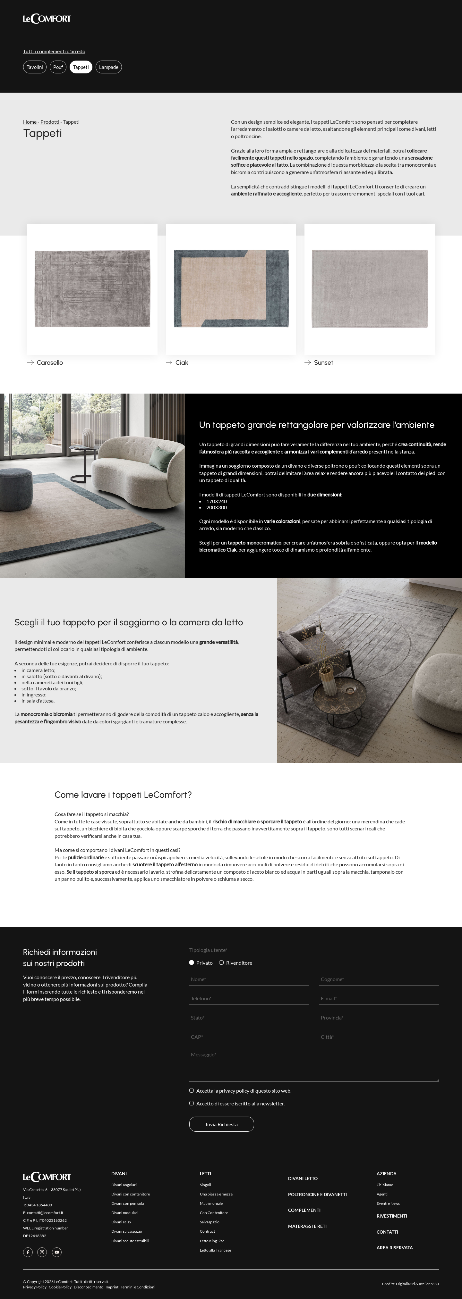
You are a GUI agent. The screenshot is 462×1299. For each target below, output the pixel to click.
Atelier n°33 (429, 1283)
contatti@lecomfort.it (45, 1212)
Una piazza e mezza (216, 1194)
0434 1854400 (39, 1205)
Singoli (205, 1184)
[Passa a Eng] (434, 18)
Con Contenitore (214, 1212)
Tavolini (35, 67)
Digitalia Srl (405, 1283)
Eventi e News (388, 1203)
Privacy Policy (234, 1090)
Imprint (112, 1287)
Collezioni (180, 18)
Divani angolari (124, 1184)
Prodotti (145, 19)
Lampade (108, 67)
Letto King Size (212, 1240)
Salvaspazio (209, 1222)
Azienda (254, 19)
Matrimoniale (211, 1203)
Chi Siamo (385, 1184)
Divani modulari (124, 1212)
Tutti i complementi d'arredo (54, 51)
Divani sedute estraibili (130, 1240)
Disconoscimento (88, 1287)
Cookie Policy (60, 1287)
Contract (207, 1231)
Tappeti (81, 67)
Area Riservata (319, 19)
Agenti (382, 1194)
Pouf (58, 67)
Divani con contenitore (130, 1194)
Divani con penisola (127, 1203)
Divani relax (121, 1222)
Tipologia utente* (208, 950)
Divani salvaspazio (126, 1231)
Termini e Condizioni (138, 1287)
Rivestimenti (220, 19)
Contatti (282, 19)
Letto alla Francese (215, 1250)
